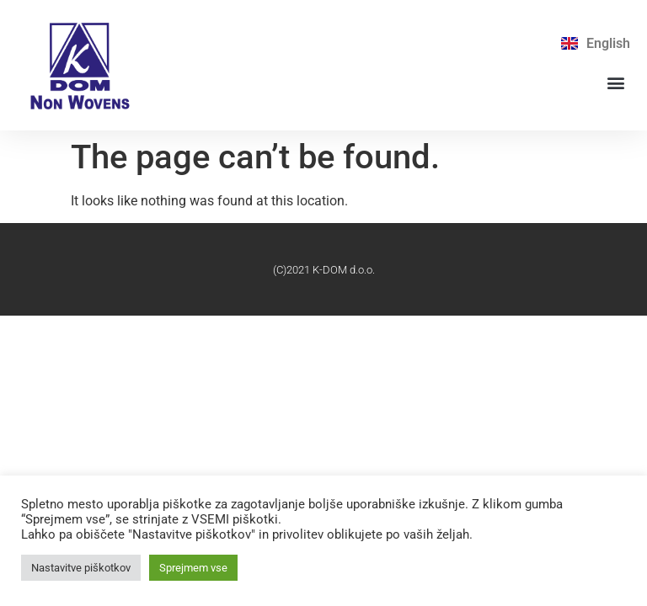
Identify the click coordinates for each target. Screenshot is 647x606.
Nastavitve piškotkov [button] (81, 567)
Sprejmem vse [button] (193, 567)
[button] (616, 82)
